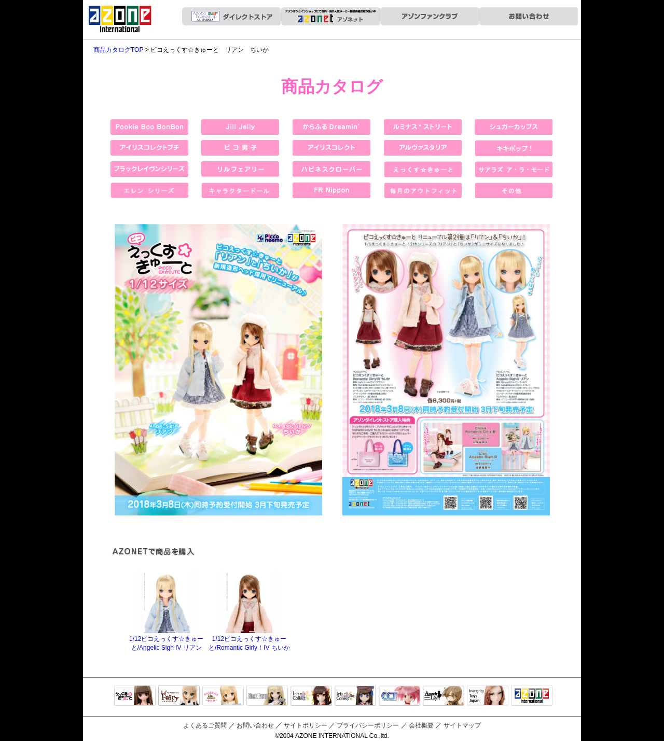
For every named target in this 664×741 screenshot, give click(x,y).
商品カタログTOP (118, 49)
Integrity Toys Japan (487, 696)
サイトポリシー (305, 725)
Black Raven (267, 696)
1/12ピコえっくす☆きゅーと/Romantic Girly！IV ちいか (249, 639)
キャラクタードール (399, 696)
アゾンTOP (531, 696)
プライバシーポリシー (368, 725)
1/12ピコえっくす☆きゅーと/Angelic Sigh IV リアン (166, 639)
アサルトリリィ (443, 696)
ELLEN (355, 696)
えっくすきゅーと (135, 696)
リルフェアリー (179, 696)
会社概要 (421, 725)
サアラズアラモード (223, 696)
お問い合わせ (255, 725)
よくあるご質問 (205, 725)
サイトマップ (462, 725)
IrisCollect (311, 696)
